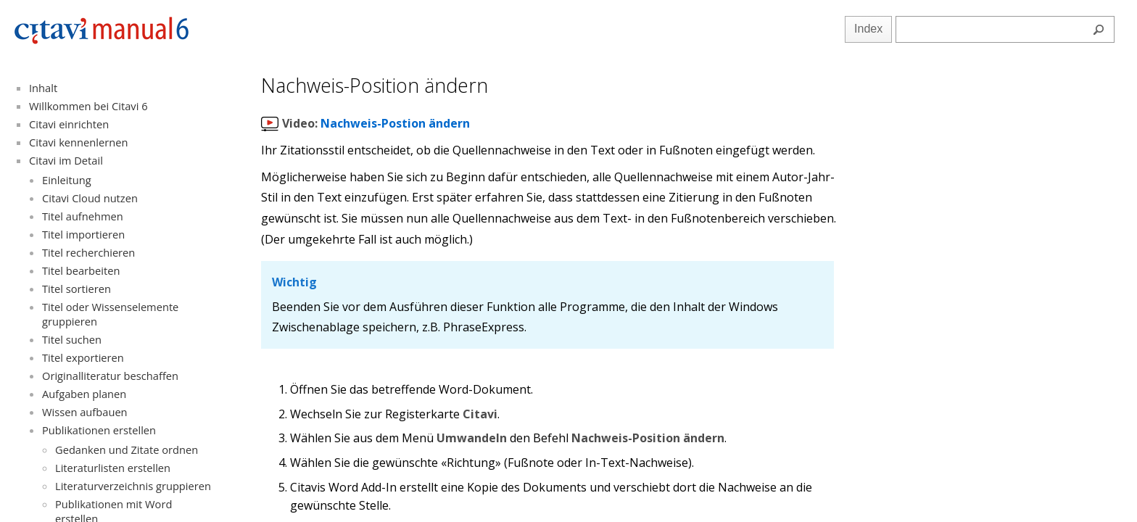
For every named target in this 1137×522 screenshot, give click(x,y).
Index (868, 28)
